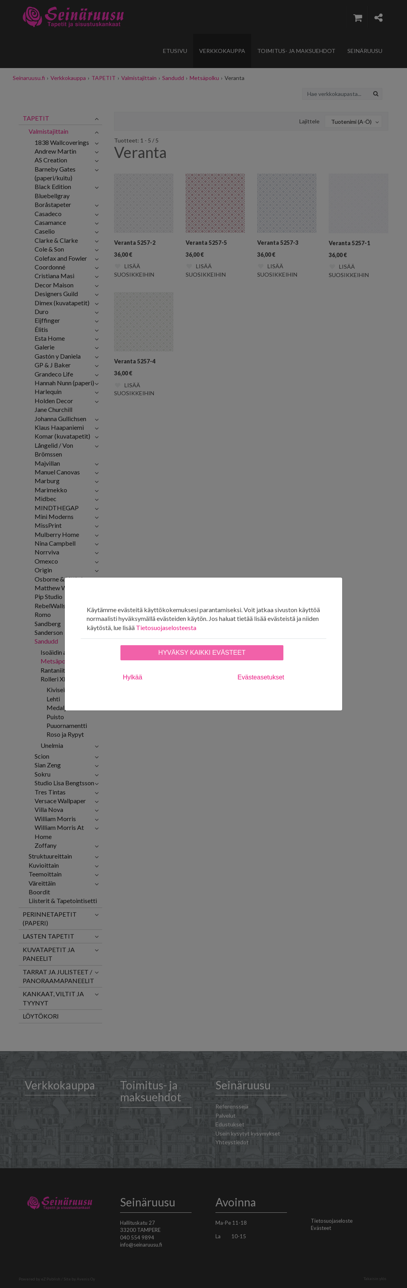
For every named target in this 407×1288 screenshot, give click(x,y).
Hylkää (132, 677)
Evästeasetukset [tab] (261, 677)
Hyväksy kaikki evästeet (201, 652)
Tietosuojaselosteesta (166, 627)
